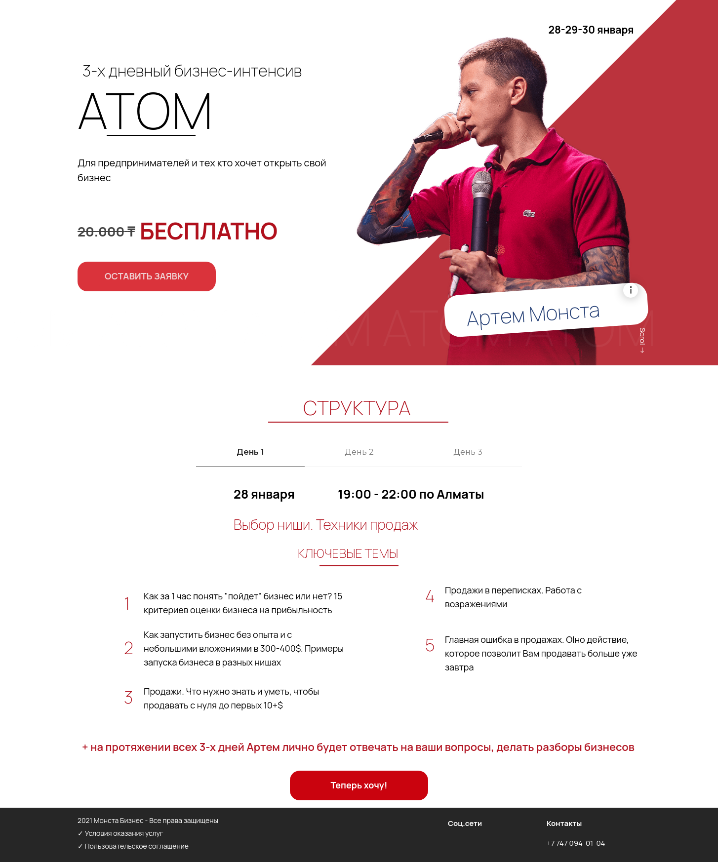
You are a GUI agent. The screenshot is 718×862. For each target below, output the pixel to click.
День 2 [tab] (359, 452)
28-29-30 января (591, 30)
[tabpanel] (359, 600)
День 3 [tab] (467, 452)
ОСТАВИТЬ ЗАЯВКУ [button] (147, 276)
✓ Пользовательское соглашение (133, 846)
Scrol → (643, 341)
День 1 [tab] (250, 452)
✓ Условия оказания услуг (120, 833)
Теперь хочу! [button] (359, 785)
